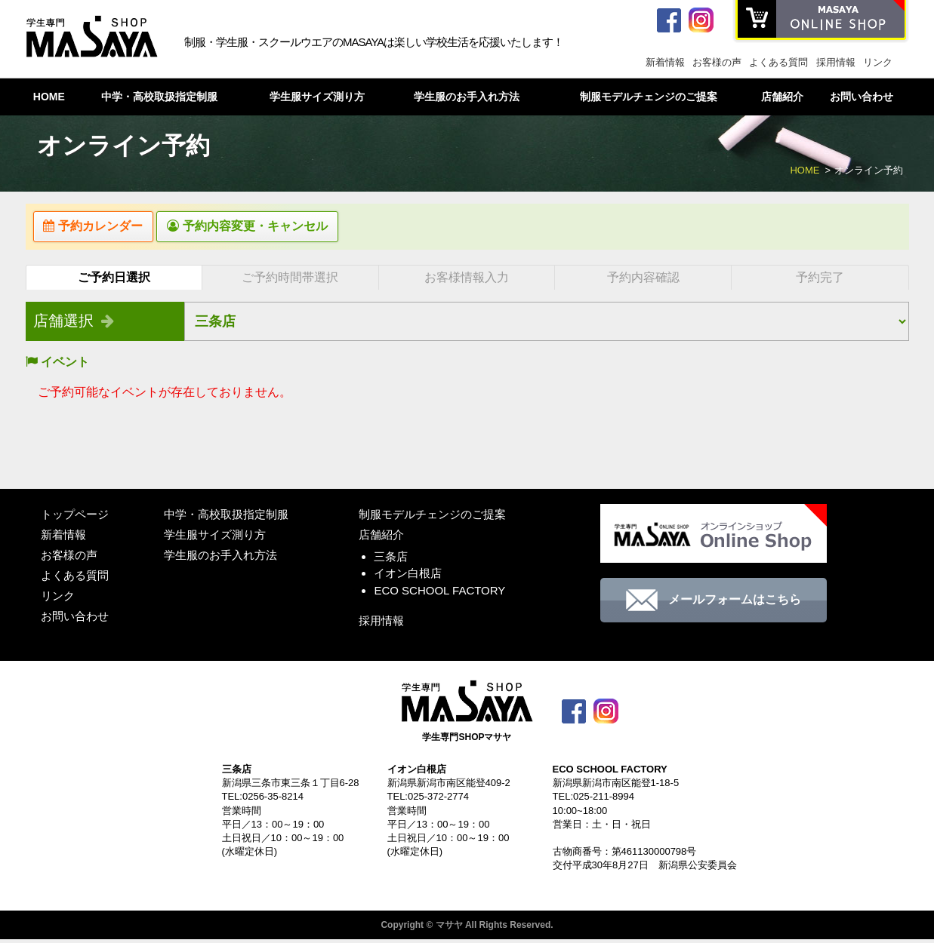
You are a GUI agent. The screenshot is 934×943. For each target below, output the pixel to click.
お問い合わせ (861, 97)
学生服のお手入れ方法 (466, 97)
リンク (877, 62)
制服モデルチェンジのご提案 (648, 97)
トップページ (75, 517)
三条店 (391, 560)
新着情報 (665, 62)
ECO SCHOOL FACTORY (439, 594)
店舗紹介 (782, 97)
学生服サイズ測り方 (317, 97)
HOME (49, 97)
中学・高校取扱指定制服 (159, 97)
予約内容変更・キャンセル (272, 228)
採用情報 (835, 62)
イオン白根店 (408, 577)
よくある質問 (778, 62)
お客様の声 (716, 62)
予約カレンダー (101, 228)
